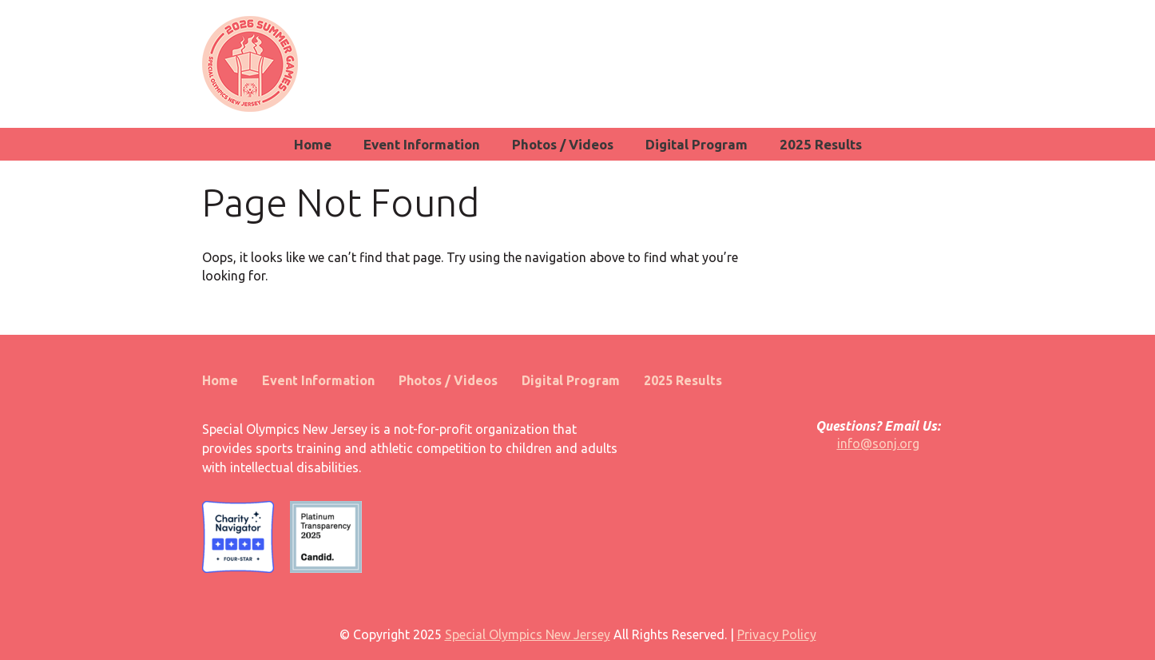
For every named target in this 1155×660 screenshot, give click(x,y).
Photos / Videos (562, 144)
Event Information (421, 144)
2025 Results (821, 144)
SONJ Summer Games (250, 64)
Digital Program (696, 144)
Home (312, 144)
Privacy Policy (776, 634)
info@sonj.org (878, 443)
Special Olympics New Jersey (527, 634)
